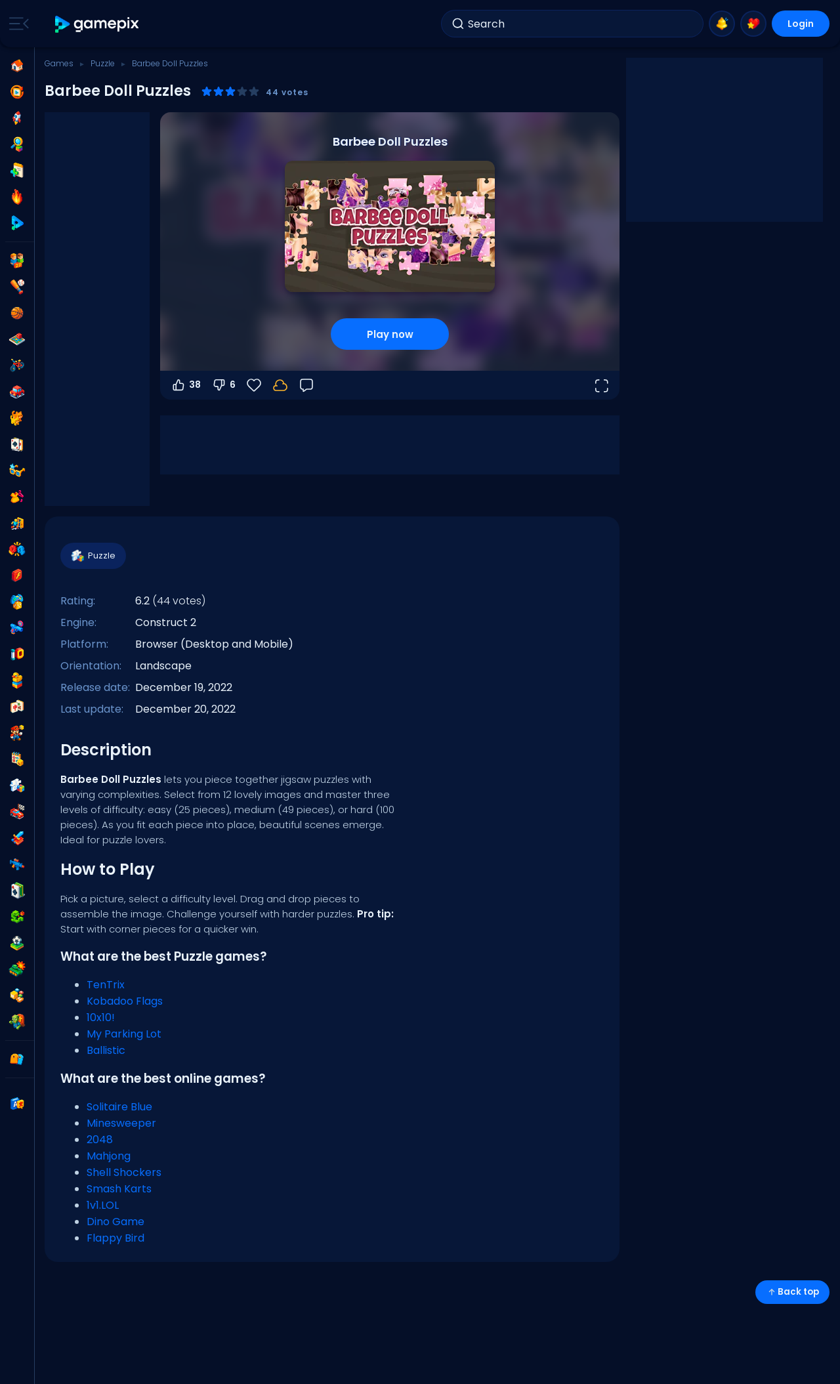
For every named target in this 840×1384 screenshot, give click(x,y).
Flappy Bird (115, 1238)
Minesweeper (121, 1123)
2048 (100, 1139)
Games (59, 63)
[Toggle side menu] (16, 23)
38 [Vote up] (186, 385)
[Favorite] (254, 385)
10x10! (101, 1017)
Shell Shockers (124, 1172)
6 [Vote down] (223, 385)
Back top (792, 1292)
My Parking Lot (124, 1033)
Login (801, 23)
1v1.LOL (103, 1205)
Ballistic (106, 1050)
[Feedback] (306, 385)
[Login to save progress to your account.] (280, 385)
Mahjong (109, 1156)
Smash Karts (119, 1188)
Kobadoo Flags (125, 1001)
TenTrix (106, 984)
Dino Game (115, 1221)
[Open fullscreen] (601, 385)
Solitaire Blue (119, 1106)
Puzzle (103, 63)
